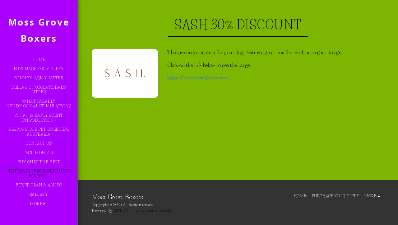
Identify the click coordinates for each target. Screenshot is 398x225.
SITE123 (120, 210)
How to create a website (151, 210)
